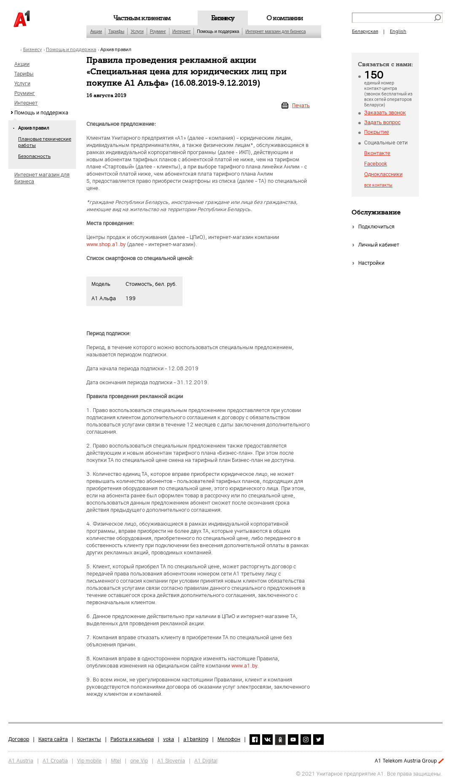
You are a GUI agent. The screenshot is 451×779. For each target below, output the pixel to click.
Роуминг (158, 31)
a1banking (195, 737)
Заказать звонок (385, 113)
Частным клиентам (142, 18)
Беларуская (365, 31)
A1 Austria (20, 758)
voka (168, 737)
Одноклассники (383, 174)
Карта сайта (53, 737)
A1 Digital (205, 758)
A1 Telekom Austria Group (406, 761)
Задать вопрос (382, 122)
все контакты (378, 185)
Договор (18, 737)
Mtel (116, 758)
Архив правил (116, 49)
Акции (96, 31)
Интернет (181, 31)
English (398, 31)
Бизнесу (222, 18)
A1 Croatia (55, 758)
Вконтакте (377, 153)
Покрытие (376, 132)
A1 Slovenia (171, 758)
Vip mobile (89, 758)
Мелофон (228, 737)
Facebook (375, 164)
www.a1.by (244, 666)
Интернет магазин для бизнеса (275, 31)
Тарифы (116, 31)
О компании (284, 18)
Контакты (89, 737)
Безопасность (34, 156)
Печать (301, 106)
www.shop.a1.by (106, 244)
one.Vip (139, 758)
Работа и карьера (132, 737)
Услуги (137, 31)
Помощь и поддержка (218, 31)
